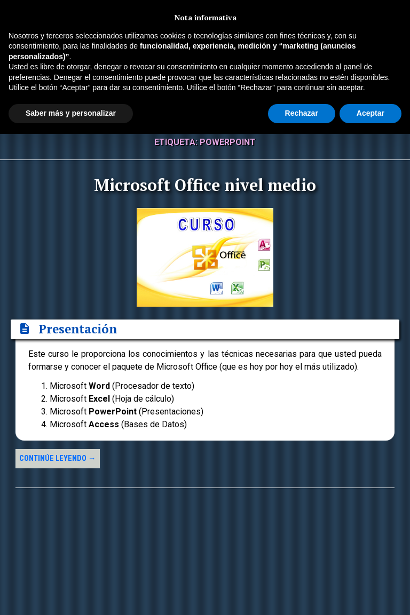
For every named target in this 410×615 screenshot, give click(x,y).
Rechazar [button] (301, 113)
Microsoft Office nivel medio (205, 185)
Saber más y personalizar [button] (71, 113)
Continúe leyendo (57, 458)
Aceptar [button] (370, 113)
